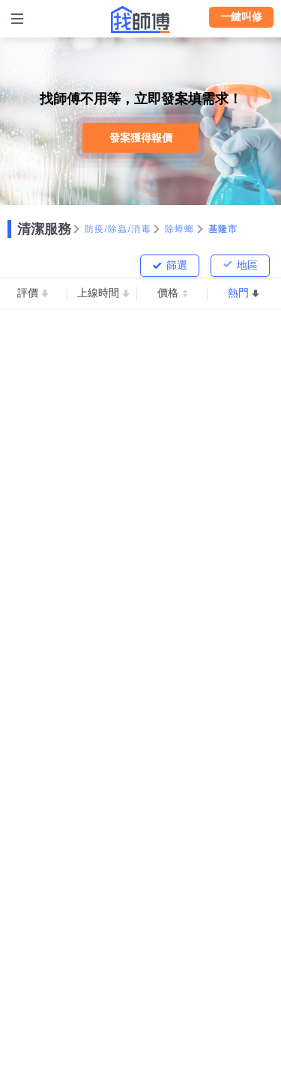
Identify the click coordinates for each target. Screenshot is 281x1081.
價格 (167, 293)
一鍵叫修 (241, 16)
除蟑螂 (180, 229)
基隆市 (223, 229)
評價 (27, 293)
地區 (247, 265)
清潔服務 (44, 229)
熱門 (238, 293)
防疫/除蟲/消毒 (118, 229)
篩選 (176, 265)
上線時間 (98, 293)
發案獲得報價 (140, 138)
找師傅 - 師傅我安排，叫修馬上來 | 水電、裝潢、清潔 (141, 19)
